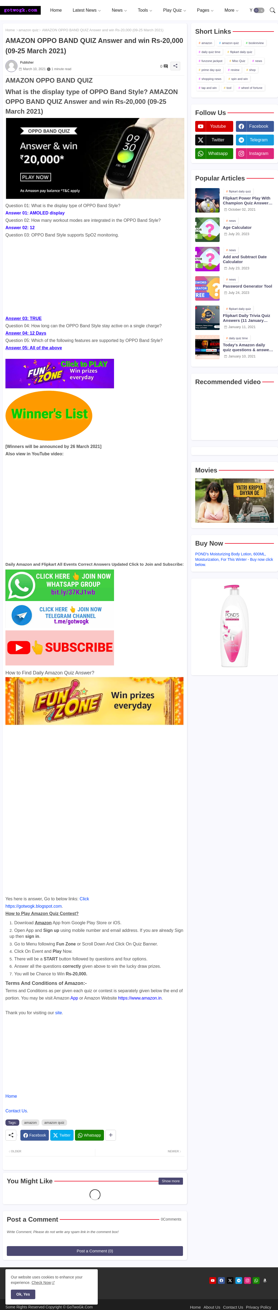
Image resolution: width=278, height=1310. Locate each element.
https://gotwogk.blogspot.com (33, 906)
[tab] (56, 10)
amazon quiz (28, 30)
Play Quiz (172, 10)
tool (229, 87)
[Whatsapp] (89, 1135)
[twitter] (230, 1280)
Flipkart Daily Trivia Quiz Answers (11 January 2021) (246, 318)
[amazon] (264, 1280)
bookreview (256, 43)
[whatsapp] (256, 1280)
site (58, 1012)
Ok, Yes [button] (23, 1294)
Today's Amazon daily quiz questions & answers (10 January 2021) (248, 347)
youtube (218, 126)
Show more (171, 1181)
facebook (258, 126)
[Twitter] (61, 1135)
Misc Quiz (238, 61)
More (229, 10)
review (235, 69)
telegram (259, 140)
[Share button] (110, 1135)
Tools (143, 10)
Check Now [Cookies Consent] (41, 1282)
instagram (258, 153)
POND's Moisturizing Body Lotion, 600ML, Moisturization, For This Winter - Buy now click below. (234, 559)
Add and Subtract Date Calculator (245, 259)
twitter (217, 140)
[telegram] (238, 1280)
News (117, 10)
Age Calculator (237, 227)
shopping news (211, 78)
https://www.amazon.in (140, 998)
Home (56, 10)
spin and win (239, 78)
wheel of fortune (251, 87)
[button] (259, 10)
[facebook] (221, 1280)
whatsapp (218, 153)
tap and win (209, 87)
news (258, 61)
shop (252, 69)
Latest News (85, 10)
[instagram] (247, 1280)
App (74, 998)
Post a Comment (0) (95, 1251)
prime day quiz (211, 69)
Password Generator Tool (247, 286)
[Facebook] (34, 1135)
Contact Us (16, 1111)
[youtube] (212, 1280)
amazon (30, 1123)
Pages (203, 10)
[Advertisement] (94, 277)
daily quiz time (210, 52)
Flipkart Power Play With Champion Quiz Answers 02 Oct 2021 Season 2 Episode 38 (247, 201)
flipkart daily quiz (241, 52)
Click (84, 899)
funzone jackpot (211, 61)
